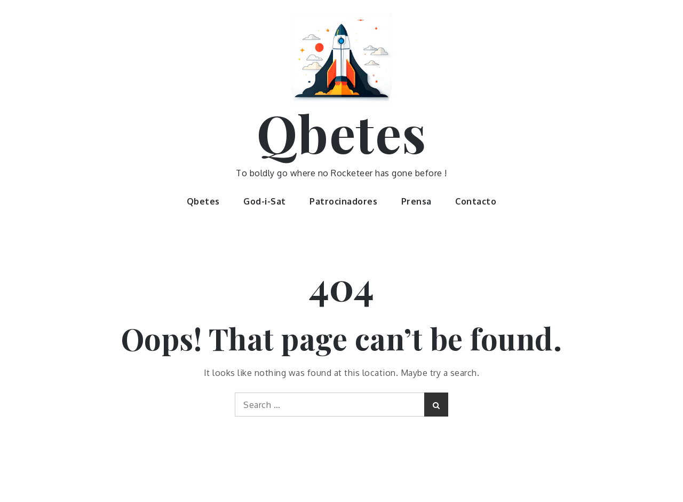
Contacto (475, 201)
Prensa (416, 201)
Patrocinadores (343, 201)
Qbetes (342, 132)
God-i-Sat (264, 201)
